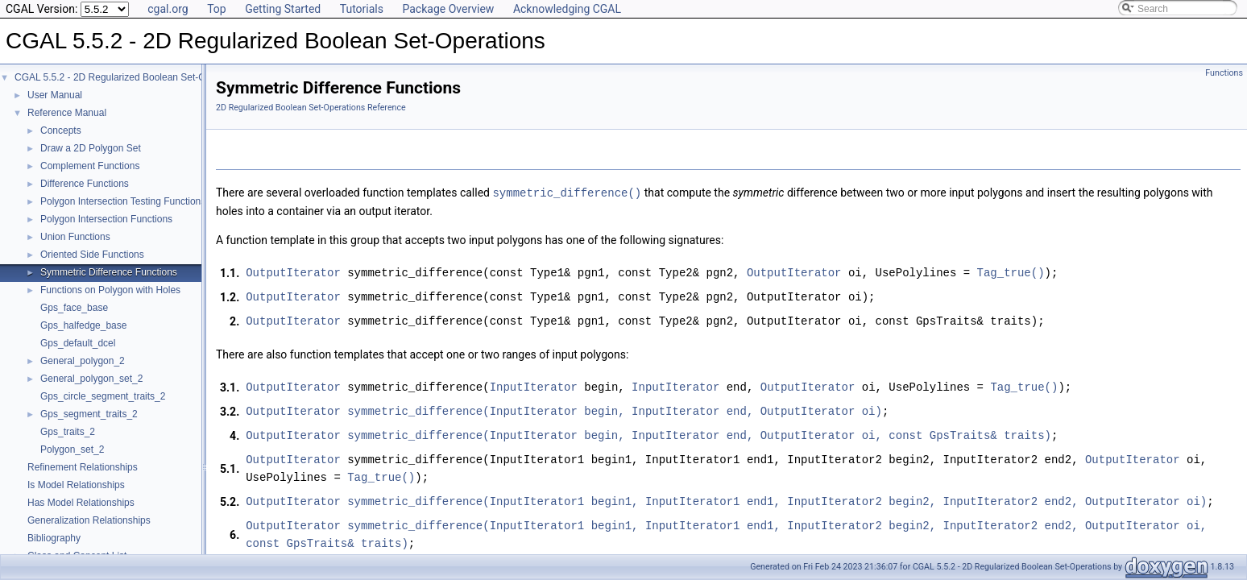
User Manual (54, 95)
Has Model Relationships (81, 502)
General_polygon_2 (82, 361)
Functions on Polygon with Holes (110, 290)
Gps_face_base (74, 307)
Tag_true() (1010, 272)
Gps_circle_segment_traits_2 (102, 396)
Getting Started (283, 8)
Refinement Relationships (82, 467)
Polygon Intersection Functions (106, 219)
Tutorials (361, 8)
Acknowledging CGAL (567, 8)
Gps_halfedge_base (83, 325)
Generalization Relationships (89, 520)
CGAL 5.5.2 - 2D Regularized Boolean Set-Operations (130, 77)
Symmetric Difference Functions (108, 272)
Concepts (60, 130)
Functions (1224, 73)
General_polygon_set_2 (91, 378)
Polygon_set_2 (72, 449)
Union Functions (75, 236)
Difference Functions (84, 183)
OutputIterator (293, 272)
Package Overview (448, 8)
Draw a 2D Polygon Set (90, 148)
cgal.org (167, 8)
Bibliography (54, 538)
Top (216, 8)
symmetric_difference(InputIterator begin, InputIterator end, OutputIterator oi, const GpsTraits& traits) (699, 434)
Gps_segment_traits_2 (89, 414)
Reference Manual (66, 112)
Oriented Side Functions (92, 254)
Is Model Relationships (76, 485)
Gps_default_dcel (77, 343)
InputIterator (534, 386)
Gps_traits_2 (67, 431)
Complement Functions (89, 166)
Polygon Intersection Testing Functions (122, 201)
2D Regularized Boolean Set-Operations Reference (311, 107)
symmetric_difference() (566, 192)
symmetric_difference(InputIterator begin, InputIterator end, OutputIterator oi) (614, 410)
